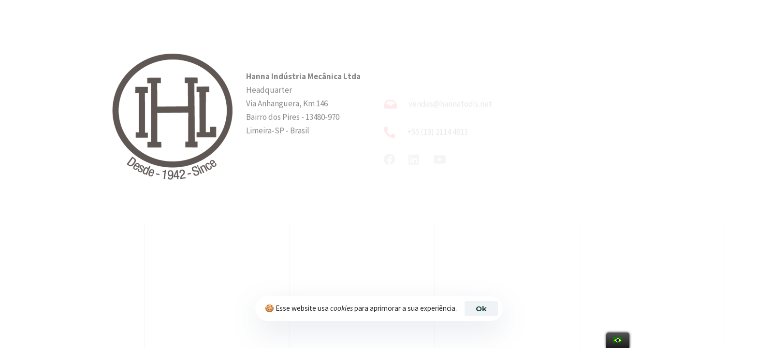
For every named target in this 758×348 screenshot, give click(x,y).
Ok (481, 308)
